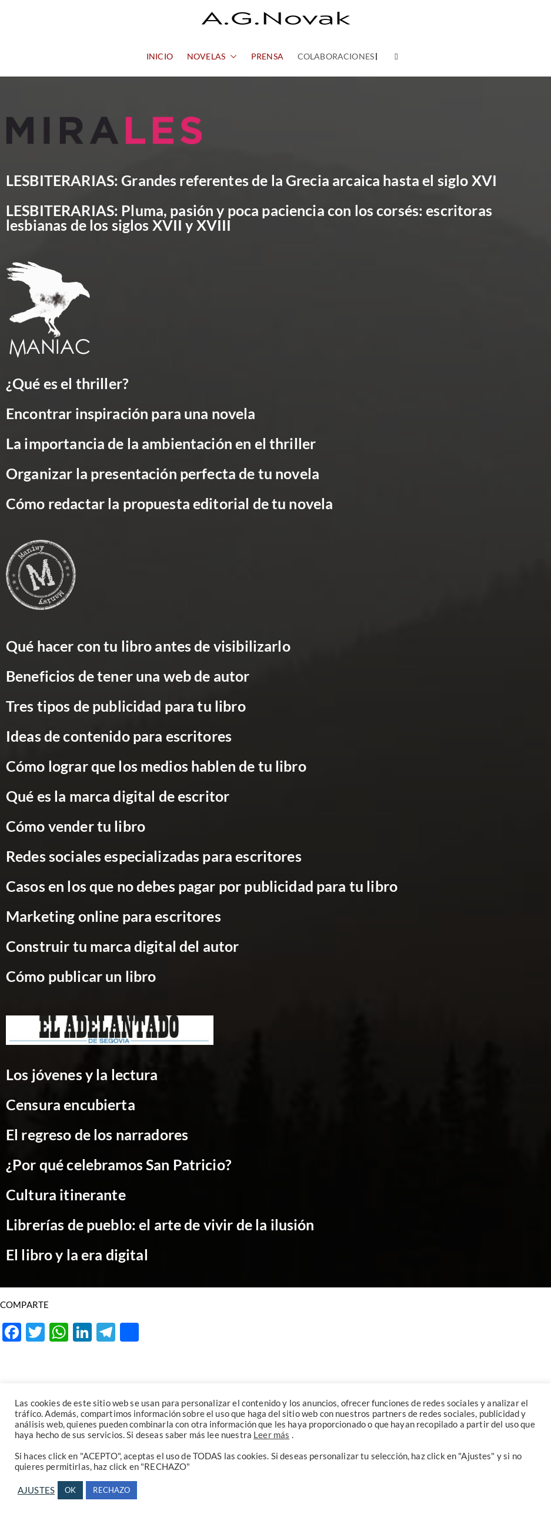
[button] (231, 56)
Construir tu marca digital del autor (122, 946)
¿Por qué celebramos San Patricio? (119, 1164)
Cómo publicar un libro (81, 976)
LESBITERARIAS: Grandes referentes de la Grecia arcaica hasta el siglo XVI (251, 180)
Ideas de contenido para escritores (119, 736)
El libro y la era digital (77, 1254)
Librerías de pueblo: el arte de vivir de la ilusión (160, 1224)
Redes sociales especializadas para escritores (154, 856)
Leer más (271, 1435)
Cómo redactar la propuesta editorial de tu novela (169, 503)
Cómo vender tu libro (75, 826)
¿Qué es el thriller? (67, 383)
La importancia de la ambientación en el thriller (161, 443)
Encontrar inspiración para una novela (131, 413)
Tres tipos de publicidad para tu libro (126, 706)
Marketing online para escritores (113, 916)
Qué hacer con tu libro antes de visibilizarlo (148, 646)
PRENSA (267, 56)
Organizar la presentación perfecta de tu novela (162, 473)
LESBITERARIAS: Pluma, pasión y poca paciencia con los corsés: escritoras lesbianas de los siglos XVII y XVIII (249, 217)
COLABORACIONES (336, 56)
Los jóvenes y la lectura (82, 1074)
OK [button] (70, 1490)
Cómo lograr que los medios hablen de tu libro (156, 766)
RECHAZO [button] (111, 1490)
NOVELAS (212, 56)
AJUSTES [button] (36, 1490)
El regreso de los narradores (97, 1134)
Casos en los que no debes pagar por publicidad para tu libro (202, 886)
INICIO (159, 56)
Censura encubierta (70, 1104)
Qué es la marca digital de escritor (117, 796)
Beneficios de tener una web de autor (127, 676)
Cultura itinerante (66, 1194)
